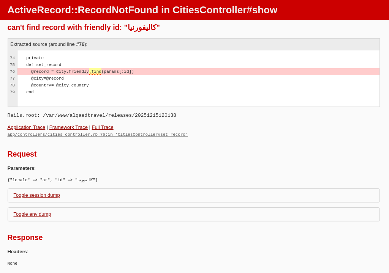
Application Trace (27, 127)
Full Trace (103, 127)
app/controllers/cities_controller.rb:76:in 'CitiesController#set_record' (98, 134)
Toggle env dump (32, 214)
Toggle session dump (37, 195)
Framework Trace (68, 127)
